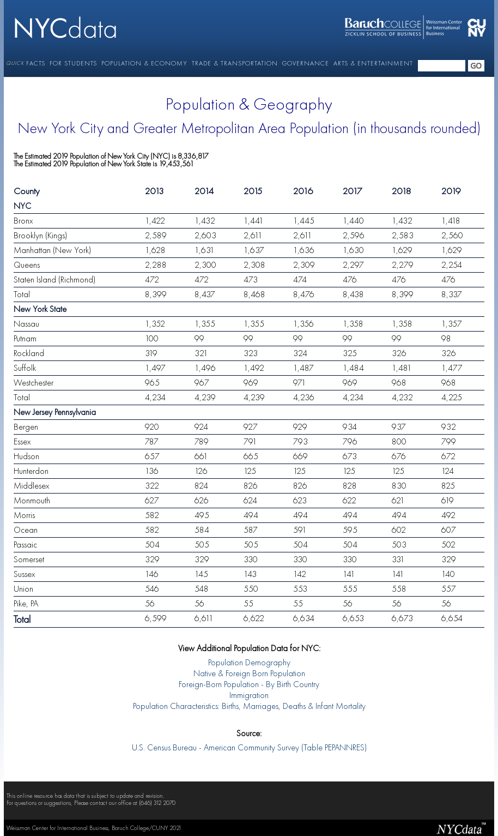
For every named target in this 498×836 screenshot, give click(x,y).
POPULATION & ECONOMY (144, 63)
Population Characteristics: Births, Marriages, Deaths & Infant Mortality (249, 707)
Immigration (249, 696)
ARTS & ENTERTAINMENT (373, 63)
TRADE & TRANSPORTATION (235, 63)
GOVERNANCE (305, 63)
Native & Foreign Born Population (249, 674)
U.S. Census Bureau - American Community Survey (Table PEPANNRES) (249, 748)
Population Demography (249, 663)
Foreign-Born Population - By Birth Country (249, 685)
